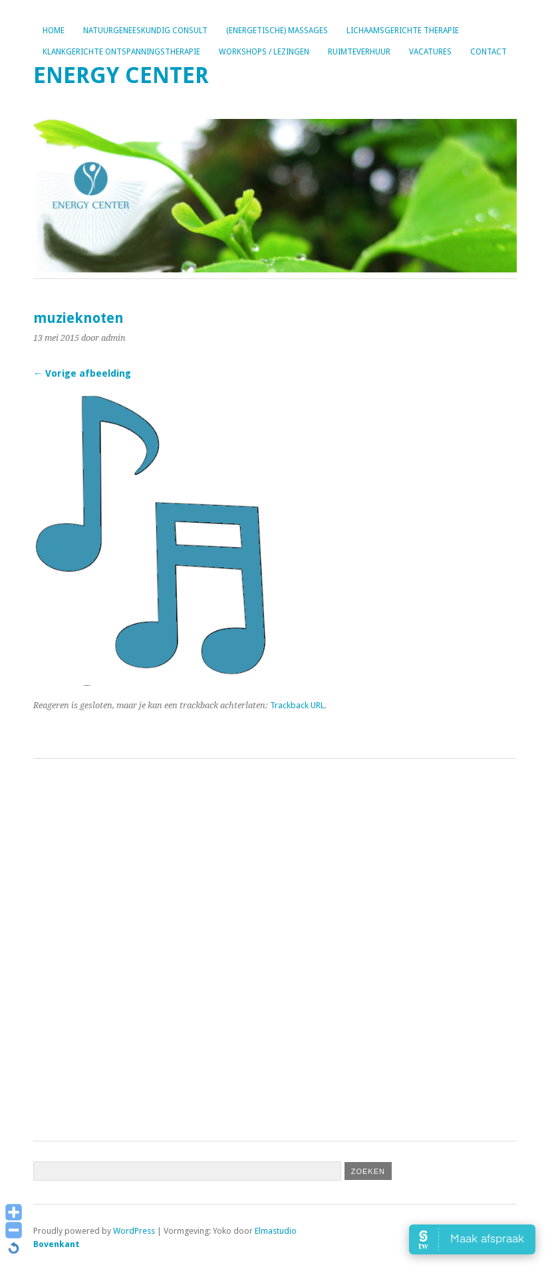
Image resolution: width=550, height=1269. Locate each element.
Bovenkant (56, 1244)
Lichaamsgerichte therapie (402, 30)
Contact (488, 51)
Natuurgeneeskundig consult (145, 30)
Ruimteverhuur (359, 51)
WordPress (134, 1231)
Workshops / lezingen (264, 51)
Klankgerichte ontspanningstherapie (121, 51)
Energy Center (121, 75)
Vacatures (430, 51)
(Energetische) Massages (277, 30)
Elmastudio (276, 1231)
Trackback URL (297, 705)
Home (54, 30)
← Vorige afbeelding (82, 373)
